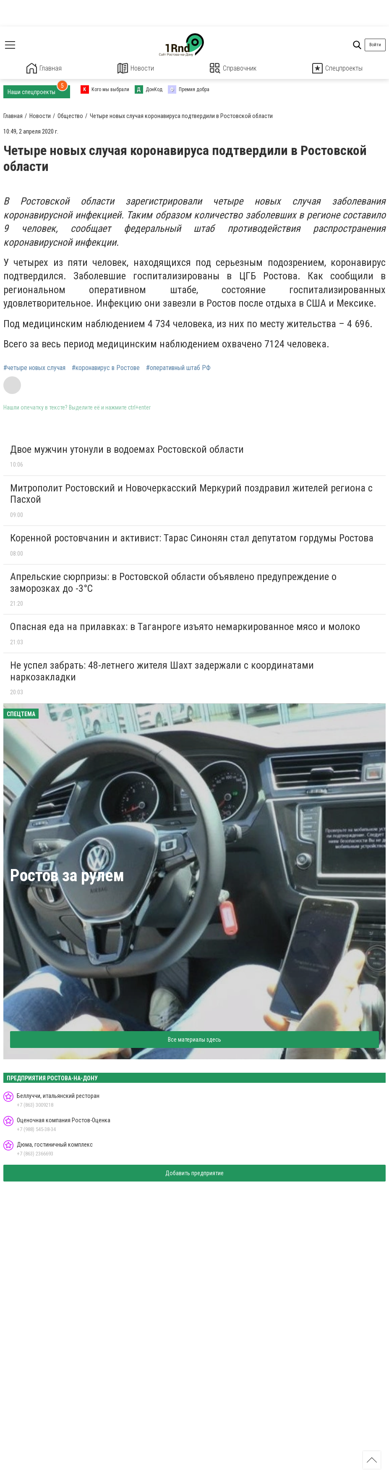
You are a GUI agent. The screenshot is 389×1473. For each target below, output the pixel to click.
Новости (135, 68)
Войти (375, 44)
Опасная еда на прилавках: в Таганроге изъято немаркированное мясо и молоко (185, 627)
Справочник (233, 68)
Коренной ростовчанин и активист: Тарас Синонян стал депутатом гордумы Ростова (191, 538)
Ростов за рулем (67, 875)
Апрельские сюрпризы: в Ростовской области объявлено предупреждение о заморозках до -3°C (173, 582)
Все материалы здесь (194, 1039)
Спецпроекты (337, 68)
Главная (44, 68)
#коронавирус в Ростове (106, 367)
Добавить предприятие (194, 1172)
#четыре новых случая (34, 367)
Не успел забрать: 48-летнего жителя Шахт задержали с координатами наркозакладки (162, 671)
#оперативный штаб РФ (178, 367)
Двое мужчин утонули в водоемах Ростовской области (127, 449)
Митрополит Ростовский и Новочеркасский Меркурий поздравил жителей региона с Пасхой (191, 493)
